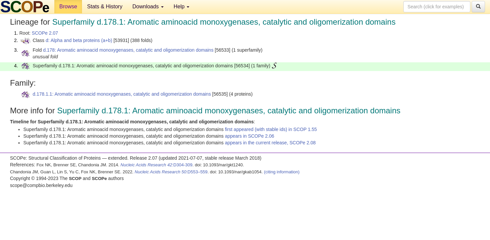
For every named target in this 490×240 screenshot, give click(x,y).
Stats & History (104, 6)
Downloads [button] (148, 6)
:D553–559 (171, 171)
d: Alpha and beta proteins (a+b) (79, 40)
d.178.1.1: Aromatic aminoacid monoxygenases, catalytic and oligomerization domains (122, 94)
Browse (68, 6)
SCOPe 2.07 (45, 33)
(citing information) (282, 171)
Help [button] (181, 6)
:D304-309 (157, 164)
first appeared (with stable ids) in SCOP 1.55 (271, 129)
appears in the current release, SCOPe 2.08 (270, 142)
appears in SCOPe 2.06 (249, 136)
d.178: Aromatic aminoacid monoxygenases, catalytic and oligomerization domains (128, 50)
